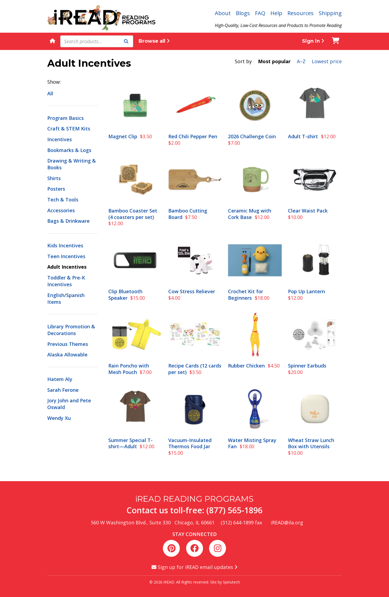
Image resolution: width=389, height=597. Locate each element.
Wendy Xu (59, 418)
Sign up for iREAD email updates (194, 567)
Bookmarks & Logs (69, 150)
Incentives (59, 139)
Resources (300, 13)
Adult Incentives (66, 267)
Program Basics (65, 118)
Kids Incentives (65, 245)
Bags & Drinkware (68, 221)
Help (276, 13)
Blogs (243, 13)
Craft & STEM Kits (68, 128)
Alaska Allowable (67, 354)
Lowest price (327, 61)
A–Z (301, 61)
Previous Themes (67, 344)
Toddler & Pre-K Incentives (66, 281)
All (50, 93)
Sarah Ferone (63, 390)
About (223, 13)
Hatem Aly (59, 379)
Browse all (154, 41)
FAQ (260, 13)
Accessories (61, 210)
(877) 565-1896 (234, 510)
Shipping (330, 13)
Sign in (313, 41)
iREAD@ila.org (287, 522)
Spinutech (231, 582)
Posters (56, 188)
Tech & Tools (62, 199)
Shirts (54, 178)
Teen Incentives (66, 256)
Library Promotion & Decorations (71, 329)
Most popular (274, 61)
